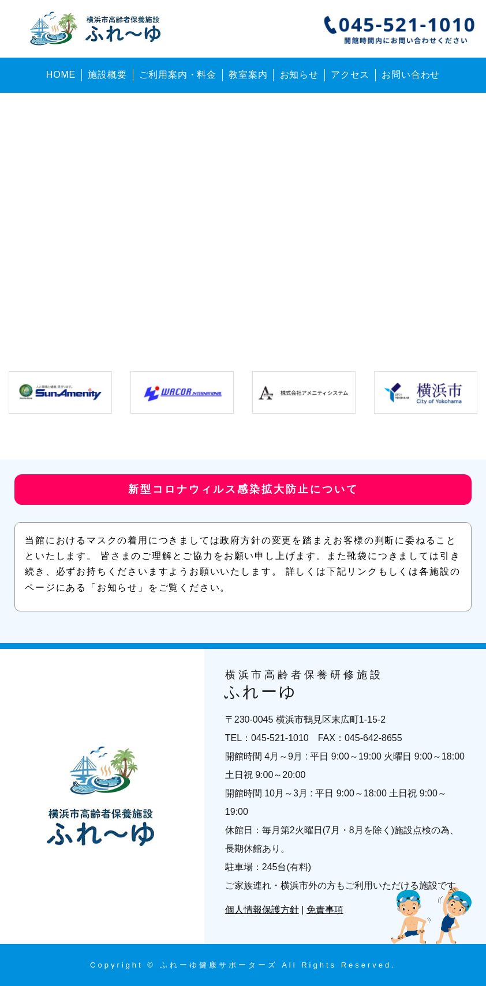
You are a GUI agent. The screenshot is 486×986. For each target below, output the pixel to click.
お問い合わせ (411, 75)
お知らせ (299, 75)
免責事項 (324, 910)
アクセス (350, 75)
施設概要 (107, 75)
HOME (61, 75)
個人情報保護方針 (262, 910)
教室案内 (248, 75)
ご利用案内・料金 (177, 75)
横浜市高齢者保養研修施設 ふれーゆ (97, 29)
